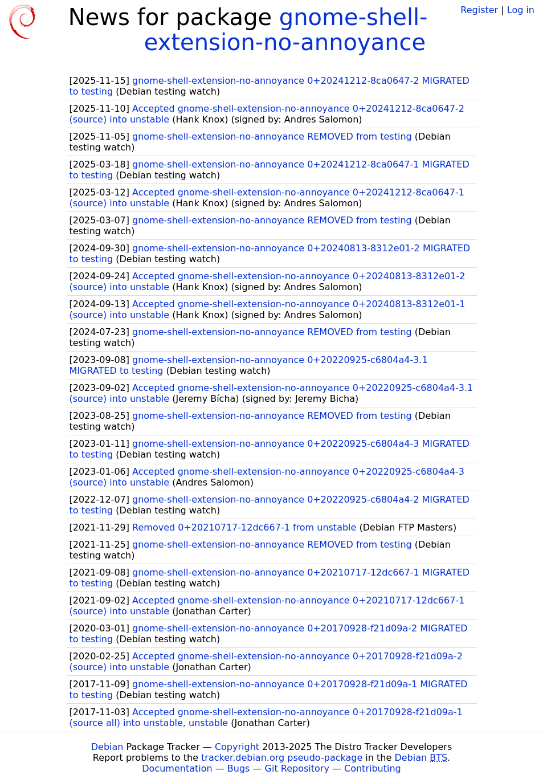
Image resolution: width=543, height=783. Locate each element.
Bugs (238, 768)
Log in (520, 10)
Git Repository (297, 768)
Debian (107, 746)
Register (479, 10)
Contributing (372, 768)
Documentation (177, 768)
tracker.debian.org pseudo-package (281, 757)
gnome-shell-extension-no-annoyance (286, 29)
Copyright (237, 746)
